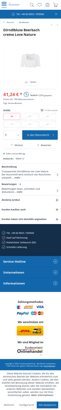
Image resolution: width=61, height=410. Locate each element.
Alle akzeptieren (47, 404)
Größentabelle (49, 110)
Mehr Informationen (42, 395)
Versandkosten (15, 103)
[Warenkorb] (55, 5)
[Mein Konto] (47, 5)
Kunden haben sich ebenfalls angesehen (24, 219)
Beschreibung (9, 166)
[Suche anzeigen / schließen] (31, 5)
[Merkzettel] (39, 5)
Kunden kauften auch (14, 209)
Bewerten (44, 145)
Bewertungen (9, 184)
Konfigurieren (26, 404)
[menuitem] (4, 5)
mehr (17, 177)
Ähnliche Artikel (11, 199)
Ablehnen (9, 404)
